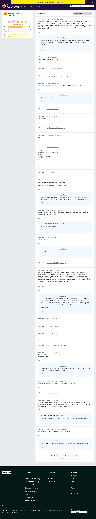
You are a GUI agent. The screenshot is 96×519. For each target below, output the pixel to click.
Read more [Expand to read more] (40, 162)
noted (17, 510)
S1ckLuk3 (49, 393)
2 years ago (54, 400)
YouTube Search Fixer (15, 13)
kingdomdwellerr (51, 128)
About (27, 475)
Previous (54, 455)
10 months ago (64, 19)
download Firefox (58, 2)
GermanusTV (50, 68)
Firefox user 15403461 (53, 429)
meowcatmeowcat (52, 180)
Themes (32, 7)
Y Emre (48, 109)
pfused (48, 400)
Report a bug (29, 497)
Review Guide (30, 500)
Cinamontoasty (51, 270)
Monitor (73, 485)
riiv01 (48, 57)
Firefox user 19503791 (53, 76)
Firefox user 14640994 (53, 345)
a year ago (53, 172)
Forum (27, 494)
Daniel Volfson (50, 135)
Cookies (11, 506)
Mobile (50, 479)
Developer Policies (31, 488)
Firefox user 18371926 (53, 19)
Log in (92, 2)
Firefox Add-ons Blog (32, 479)
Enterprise (51, 482)
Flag (38, 32)
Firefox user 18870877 (53, 381)
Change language (76, 510)
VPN (72, 479)
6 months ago (63, 38)
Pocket (73, 488)
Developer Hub (30, 485)
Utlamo (48, 147)
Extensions (24, 7)
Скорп (48, 318)
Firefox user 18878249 (53, 353)
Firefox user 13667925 (53, 263)
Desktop (51, 475)
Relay (73, 482)
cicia (48, 237)
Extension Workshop (32, 482)
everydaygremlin (51, 210)
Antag (48, 172)
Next (76, 455)
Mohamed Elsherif (51, 334)
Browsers (74, 475)
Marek (48, 83)
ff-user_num (50, 116)
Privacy (4, 506)
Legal (17, 506)
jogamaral (49, 326)
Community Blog (31, 491)
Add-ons (28, 472)
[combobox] (82, 6)
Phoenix (13, 15)
